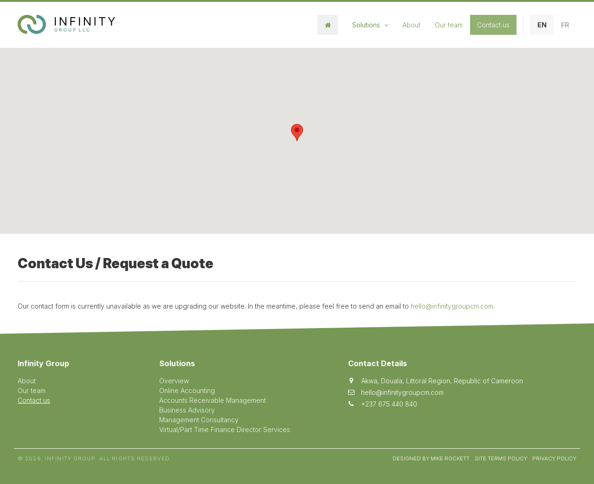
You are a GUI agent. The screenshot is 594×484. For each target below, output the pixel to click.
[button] (297, 132)
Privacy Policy (554, 458)
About (411, 25)
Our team (449, 25)
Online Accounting (187, 390)
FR (565, 25)
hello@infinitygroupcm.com (452, 306)
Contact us (493, 25)
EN (542, 25)
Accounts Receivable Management (212, 400)
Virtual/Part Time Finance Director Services (224, 429)
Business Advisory (187, 410)
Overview (174, 381)
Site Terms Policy (501, 458)
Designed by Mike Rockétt (431, 458)
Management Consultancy (199, 420)
